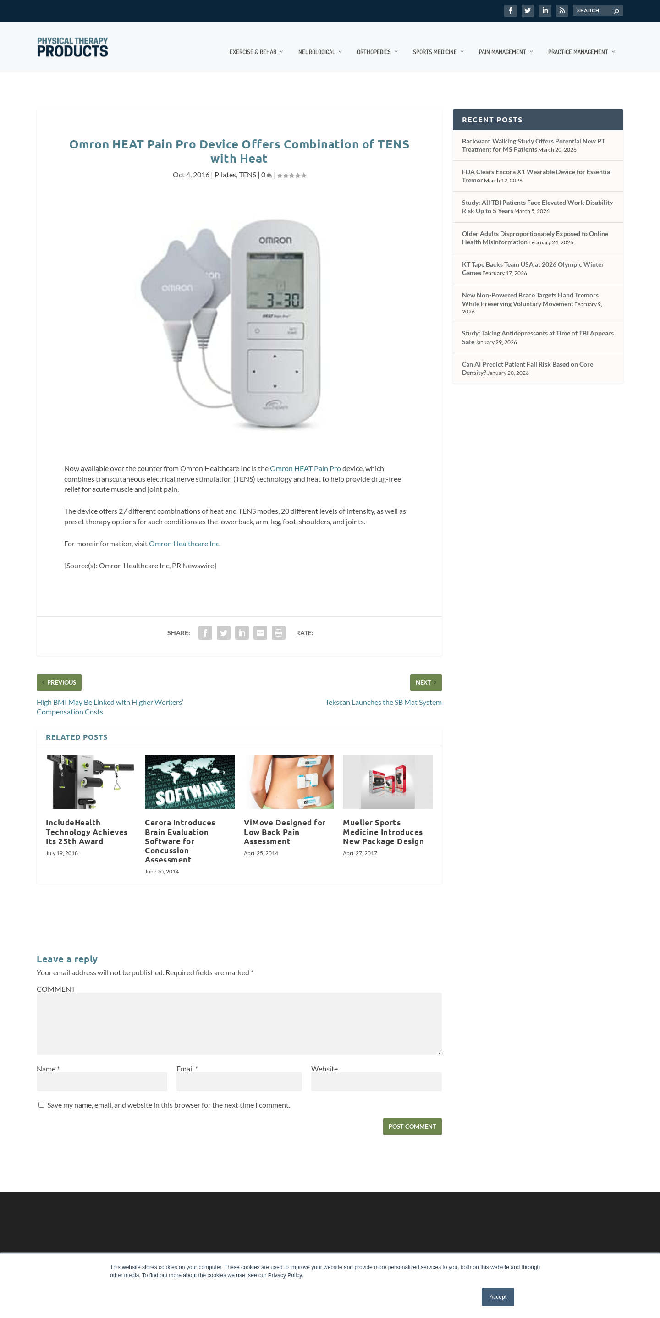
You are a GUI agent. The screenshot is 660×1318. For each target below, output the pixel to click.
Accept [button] (498, 1297)
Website (324, 1058)
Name (48, 1058)
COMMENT (56, 979)
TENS (247, 164)
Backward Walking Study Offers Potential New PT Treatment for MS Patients (533, 135)
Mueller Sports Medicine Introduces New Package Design (383, 822)
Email (187, 1058)
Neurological (316, 41)
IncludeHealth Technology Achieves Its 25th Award (87, 822)
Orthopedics (374, 41)
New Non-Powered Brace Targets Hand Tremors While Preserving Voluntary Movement (530, 289)
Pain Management (502, 41)
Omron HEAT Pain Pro (305, 458)
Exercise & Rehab (253, 41)
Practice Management (578, 41)
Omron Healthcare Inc (184, 533)
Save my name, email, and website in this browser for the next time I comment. (168, 1095)
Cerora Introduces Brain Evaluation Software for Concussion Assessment (180, 831)
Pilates (225, 164)
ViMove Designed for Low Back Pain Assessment (285, 822)
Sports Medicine (435, 41)
